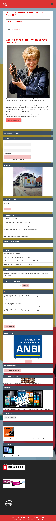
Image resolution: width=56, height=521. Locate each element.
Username (6, 142)
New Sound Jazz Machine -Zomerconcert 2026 (16, 226)
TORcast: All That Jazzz (13, 292)
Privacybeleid (31, 519)
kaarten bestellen (14, 120)
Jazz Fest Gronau (8, 253)
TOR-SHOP (25, 285)
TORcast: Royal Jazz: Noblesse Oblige (13, 295)
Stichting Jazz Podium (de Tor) (20, 519)
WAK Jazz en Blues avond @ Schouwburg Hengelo (16, 260)
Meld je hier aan (9, 326)
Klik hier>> (38, 383)
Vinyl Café (6, 218)
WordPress (42, 517)
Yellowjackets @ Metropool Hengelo (13, 264)
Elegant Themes (23, 517)
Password (6, 147)
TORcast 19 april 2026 (9, 303)
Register (22, 159)
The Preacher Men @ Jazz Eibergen (13, 257)
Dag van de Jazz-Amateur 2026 (12, 233)
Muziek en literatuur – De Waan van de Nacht (15, 229)
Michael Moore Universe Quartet (12, 222)
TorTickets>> (7, 275)
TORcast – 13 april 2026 (10, 309)
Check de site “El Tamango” (12, 370)
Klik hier (7, 209)
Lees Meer (28, 361)
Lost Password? (15, 159)
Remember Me (7, 153)
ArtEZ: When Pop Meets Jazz (11, 236)
